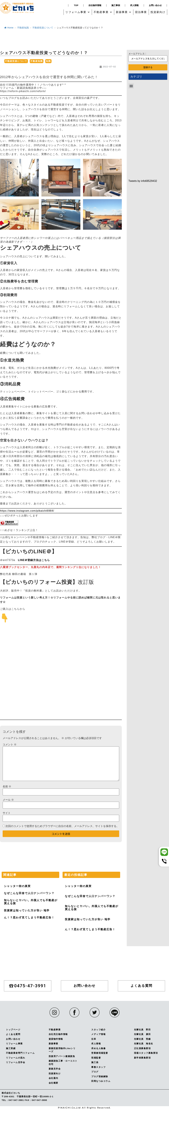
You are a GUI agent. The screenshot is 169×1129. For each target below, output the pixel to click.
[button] (78, 12)
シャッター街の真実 (17, 886)
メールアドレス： (137, 53)
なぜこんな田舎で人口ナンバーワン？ (29, 893)
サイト (7, 813)
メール (8, 800)
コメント (10, 744)
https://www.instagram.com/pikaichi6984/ (27, 510)
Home (8, 27)
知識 (48, 61)
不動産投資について (42, 27)
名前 (7, 786)
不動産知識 (23, 27)
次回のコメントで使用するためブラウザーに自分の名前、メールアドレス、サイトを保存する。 (62, 826)
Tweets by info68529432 (142, 181)
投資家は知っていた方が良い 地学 (27, 910)
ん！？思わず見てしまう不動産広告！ (29, 917)
